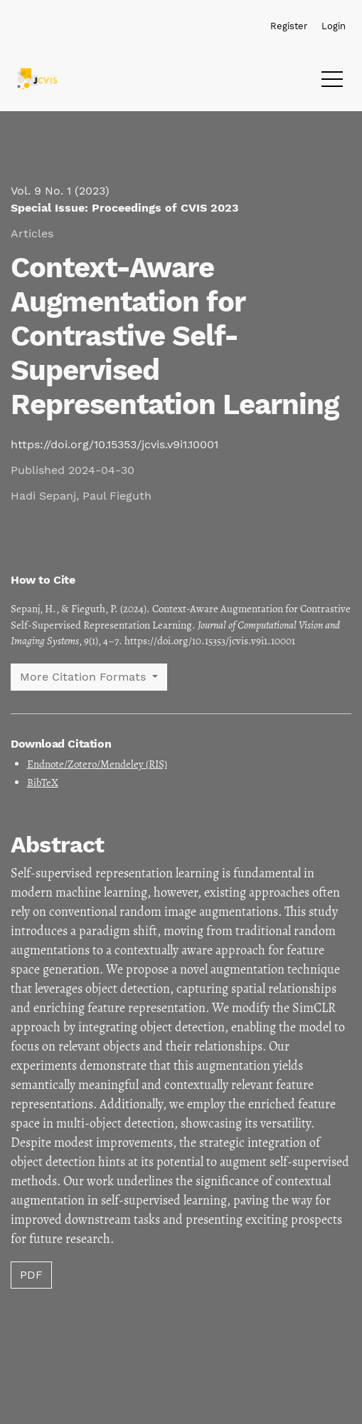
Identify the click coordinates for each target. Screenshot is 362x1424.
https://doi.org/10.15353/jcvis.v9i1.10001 (114, 444)
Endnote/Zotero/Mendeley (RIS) (97, 764)
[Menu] (332, 82)
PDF (31, 1274)
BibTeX (42, 782)
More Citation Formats (84, 676)
